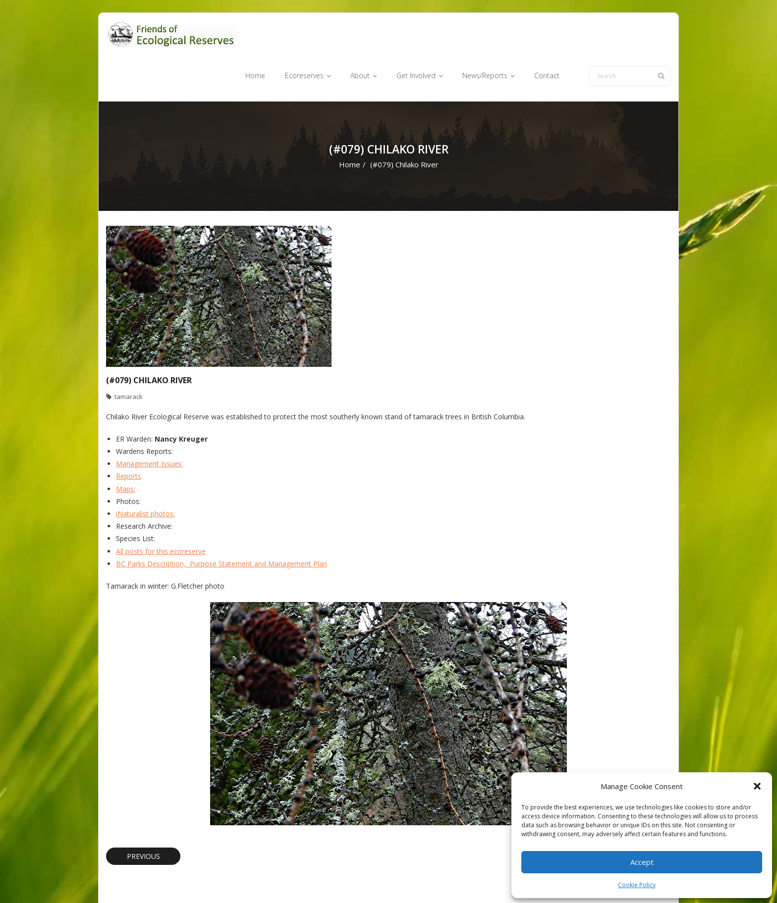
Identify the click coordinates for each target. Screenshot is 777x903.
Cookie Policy (637, 885)
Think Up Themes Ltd (164, 879)
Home (349, 127)
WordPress (248, 879)
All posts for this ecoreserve (161, 513)
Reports (128, 438)
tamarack (128, 358)
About (405, 879)
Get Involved (443, 879)
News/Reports (492, 879)
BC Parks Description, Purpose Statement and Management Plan (221, 525)
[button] (757, 786)
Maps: (125, 450)
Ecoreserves (368, 879)
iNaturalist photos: (145, 475)
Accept (642, 862)
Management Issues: (149, 426)
